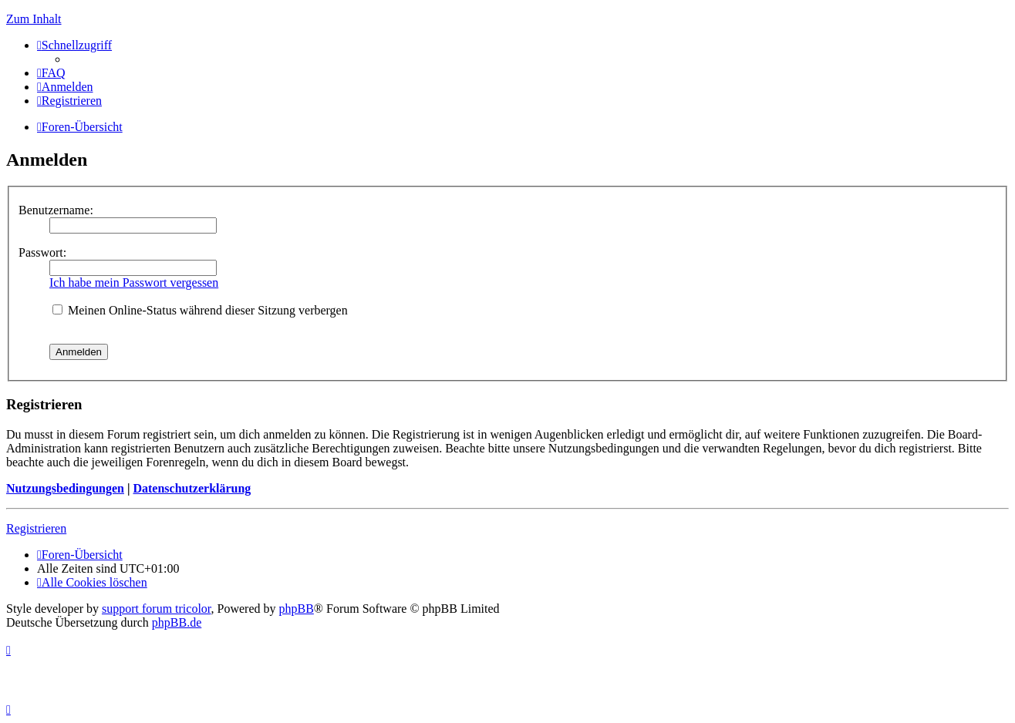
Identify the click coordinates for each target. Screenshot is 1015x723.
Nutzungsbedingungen (65, 488)
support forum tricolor (156, 608)
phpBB (296, 608)
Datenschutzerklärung (192, 488)
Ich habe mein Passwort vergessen (133, 282)
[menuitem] (51, 72)
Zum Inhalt (34, 18)
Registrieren (36, 528)
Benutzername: (56, 210)
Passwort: (42, 252)
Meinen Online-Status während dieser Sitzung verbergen (200, 310)
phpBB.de (176, 622)
